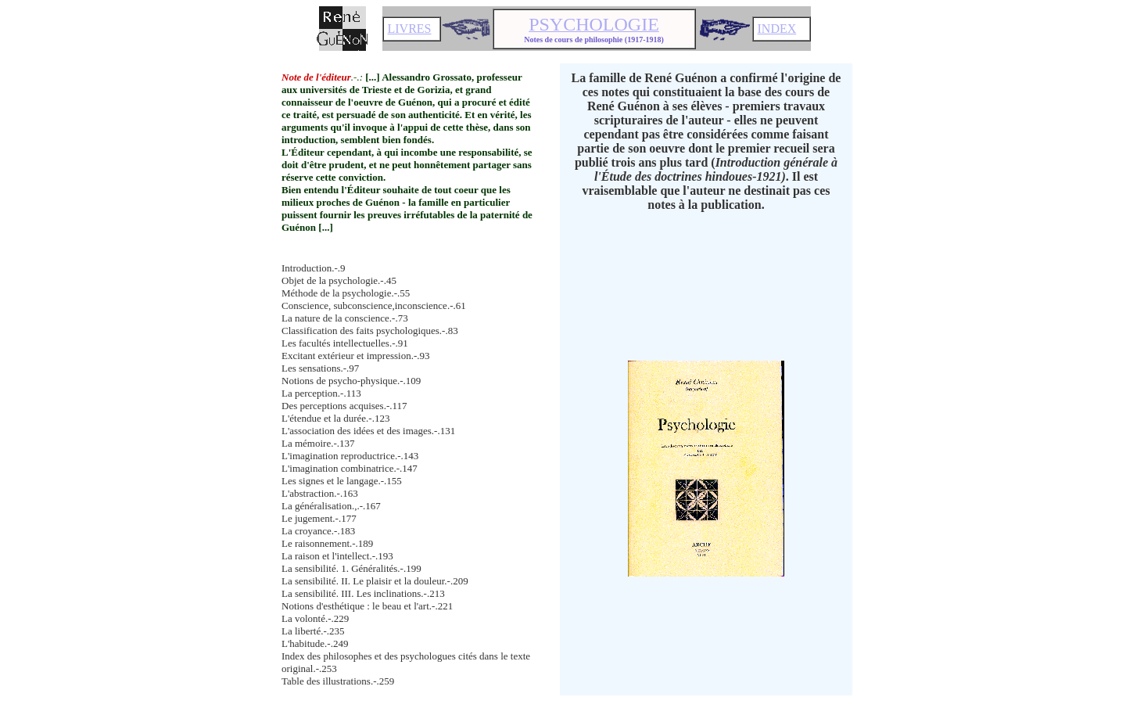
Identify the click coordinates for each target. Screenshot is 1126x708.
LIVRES (410, 28)
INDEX (777, 28)
